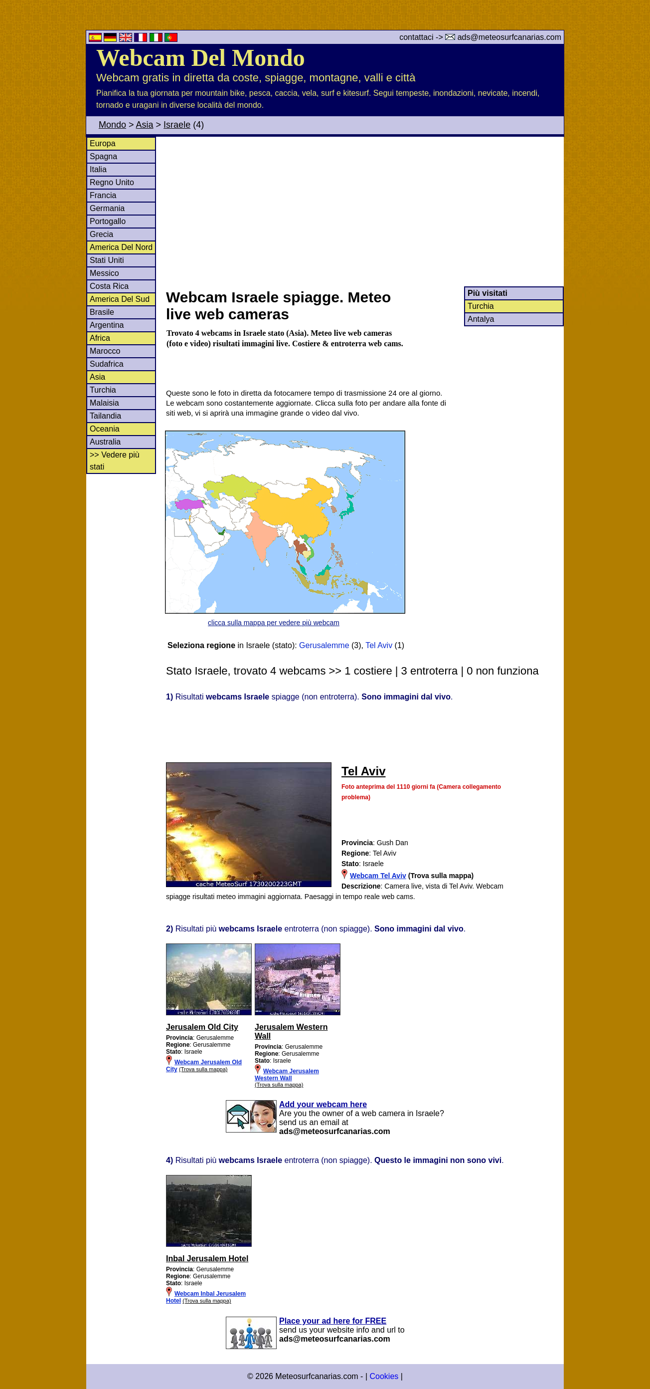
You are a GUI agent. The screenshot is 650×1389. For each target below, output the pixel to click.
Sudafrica (107, 364)
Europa (103, 143)
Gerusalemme (324, 645)
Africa (100, 338)
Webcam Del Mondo (200, 57)
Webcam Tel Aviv (378, 876)
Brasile (102, 312)
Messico (104, 273)
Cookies (383, 1376)
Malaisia (104, 403)
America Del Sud (120, 299)
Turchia (103, 390)
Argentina (107, 325)
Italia (98, 169)
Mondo (112, 125)
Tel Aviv (378, 645)
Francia (103, 195)
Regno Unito (112, 182)
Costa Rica (109, 286)
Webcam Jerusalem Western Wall (287, 1075)
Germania (107, 208)
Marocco (105, 351)
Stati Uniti (107, 260)
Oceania (105, 429)
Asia (145, 125)
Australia (105, 442)
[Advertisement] (364, 211)
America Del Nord (121, 247)
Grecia (101, 234)
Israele (176, 125)
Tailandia (105, 416)
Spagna (103, 156)
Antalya (481, 319)
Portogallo (108, 221)
